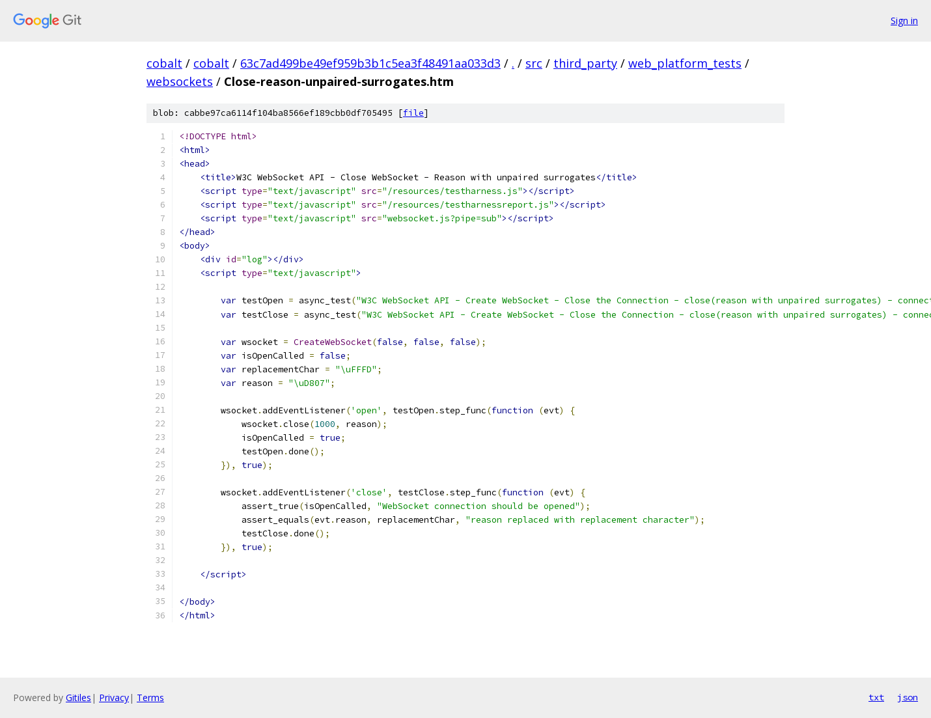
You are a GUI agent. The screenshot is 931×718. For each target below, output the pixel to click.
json (907, 697)
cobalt (164, 63)
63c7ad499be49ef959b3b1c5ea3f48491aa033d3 (370, 63)
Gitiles (78, 697)
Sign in (904, 20)
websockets (179, 81)
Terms (150, 697)
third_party (585, 63)
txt (876, 697)
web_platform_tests (685, 63)
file (413, 112)
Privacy (114, 697)
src (533, 63)
